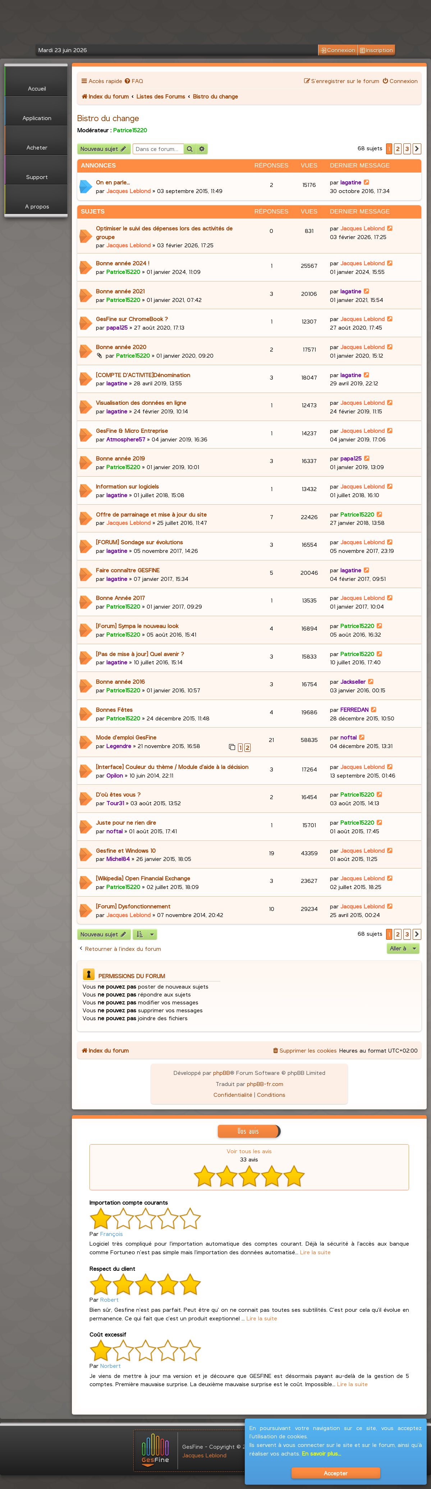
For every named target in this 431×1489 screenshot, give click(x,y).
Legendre (118, 745)
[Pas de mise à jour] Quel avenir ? (140, 653)
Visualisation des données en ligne (141, 402)
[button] (417, 148)
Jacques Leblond (128, 190)
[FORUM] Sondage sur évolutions (139, 542)
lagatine (350, 182)
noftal (348, 737)
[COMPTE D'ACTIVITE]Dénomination (143, 374)
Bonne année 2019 (120, 458)
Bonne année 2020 (121, 346)
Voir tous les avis (249, 1150)
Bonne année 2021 (120, 291)
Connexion (338, 50)
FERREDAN (354, 709)
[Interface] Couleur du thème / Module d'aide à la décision (172, 766)
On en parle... (113, 182)
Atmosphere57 (125, 439)
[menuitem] (133, 80)
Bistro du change (108, 118)
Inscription (376, 50)
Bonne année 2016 (120, 681)
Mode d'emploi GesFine (126, 737)
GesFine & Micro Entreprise (132, 430)
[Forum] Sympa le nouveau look (137, 625)
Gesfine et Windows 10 (126, 850)
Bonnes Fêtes (114, 709)
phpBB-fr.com (265, 1083)
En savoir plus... (321, 1453)
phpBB (221, 1072)
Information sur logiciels (127, 486)
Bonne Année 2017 (120, 597)
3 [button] (407, 148)
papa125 (117, 327)
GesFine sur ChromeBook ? (132, 318)
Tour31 (115, 803)
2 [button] (397, 148)
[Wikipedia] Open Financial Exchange (143, 878)
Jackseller (353, 681)
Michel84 (118, 858)
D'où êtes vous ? (118, 794)
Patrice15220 (130, 130)
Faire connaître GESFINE (128, 570)
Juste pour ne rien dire (126, 822)
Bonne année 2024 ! (122, 263)
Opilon (114, 775)
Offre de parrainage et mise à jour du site (151, 514)
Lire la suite (315, 1252)
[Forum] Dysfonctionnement (133, 906)
